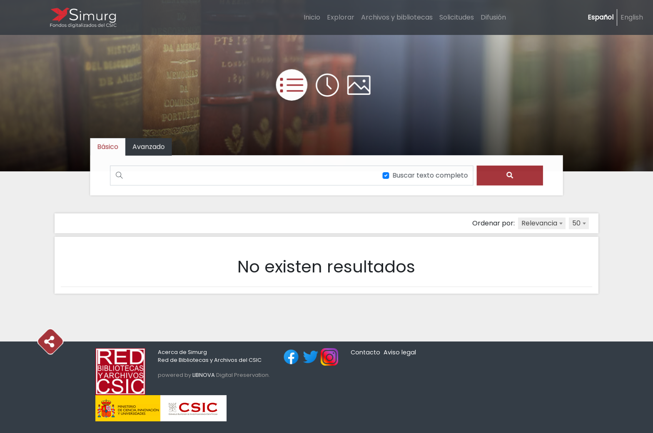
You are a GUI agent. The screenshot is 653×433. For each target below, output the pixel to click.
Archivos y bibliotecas (397, 17)
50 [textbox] (576, 223)
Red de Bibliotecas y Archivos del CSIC (210, 360)
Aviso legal (400, 352)
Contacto (365, 352)
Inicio (312, 17)
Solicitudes (456, 17)
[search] (507, 175)
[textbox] (542, 223)
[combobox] (542, 223)
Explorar (340, 17)
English (632, 17)
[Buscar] (242, 175)
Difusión (493, 17)
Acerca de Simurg (182, 352)
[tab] (151, 147)
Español (600, 17)
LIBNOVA (203, 375)
